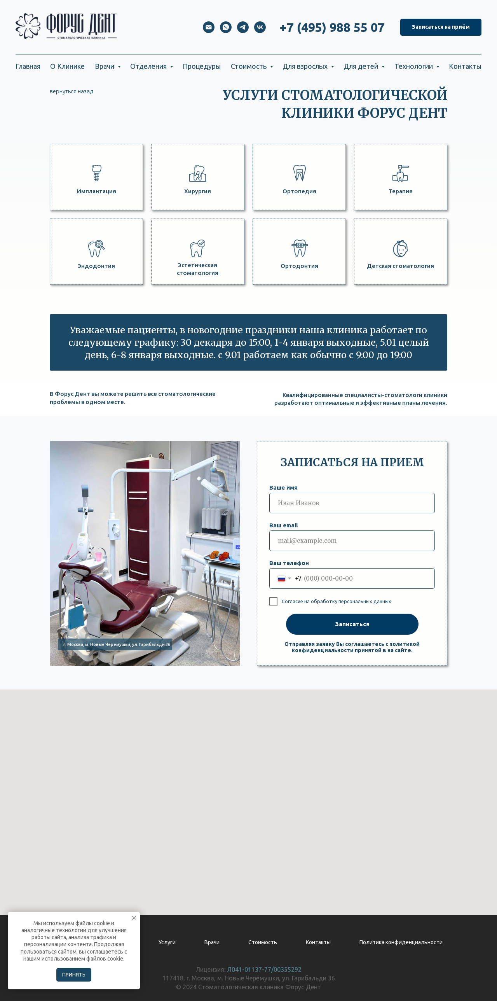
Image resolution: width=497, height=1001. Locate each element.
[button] (440, 27)
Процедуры (202, 66)
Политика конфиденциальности (401, 942)
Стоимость (262, 942)
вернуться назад (71, 91)
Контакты (465, 66)
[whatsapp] (226, 27)
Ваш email (283, 525)
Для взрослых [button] (306, 66)
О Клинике (67, 66)
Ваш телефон (289, 563)
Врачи (212, 942)
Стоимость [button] (249, 66)
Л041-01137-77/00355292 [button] (264, 969)
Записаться (352, 624)
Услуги (167, 942)
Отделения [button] (149, 66)
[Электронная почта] (208, 27)
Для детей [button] (362, 66)
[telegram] (243, 27)
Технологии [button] (414, 66)
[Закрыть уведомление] (134, 918)
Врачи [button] (105, 66)
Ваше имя (283, 487)
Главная (28, 66)
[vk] (260, 27)
